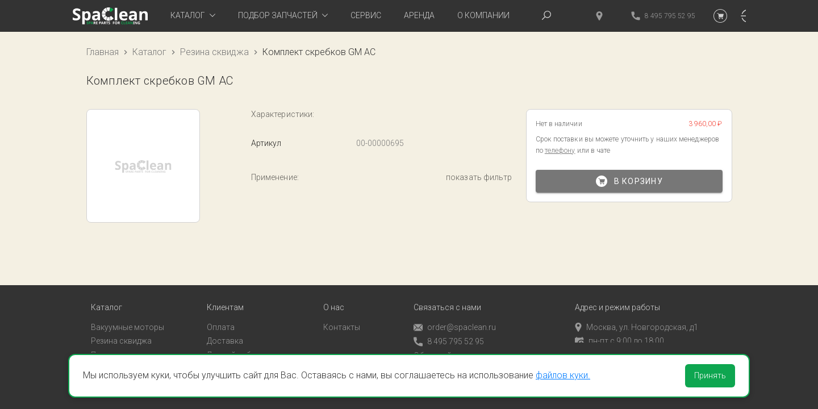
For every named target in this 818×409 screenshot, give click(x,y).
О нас (333, 298)
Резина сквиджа (214, 52)
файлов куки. (563, 375)
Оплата (221, 317)
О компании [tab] (483, 15)
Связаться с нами (447, 298)
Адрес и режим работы (617, 298)
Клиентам (225, 298)
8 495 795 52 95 (449, 332)
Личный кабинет (237, 345)
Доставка (225, 331)
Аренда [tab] (419, 15)
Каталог (149, 52)
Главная (102, 52)
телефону (560, 151)
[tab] (193, 16)
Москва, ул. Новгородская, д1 (636, 317)
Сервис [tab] (365, 15)
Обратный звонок (447, 345)
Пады (100, 345)
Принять (710, 375)
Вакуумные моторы (127, 317)
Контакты (341, 317)
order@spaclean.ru (455, 318)
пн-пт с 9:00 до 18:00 (619, 331)
